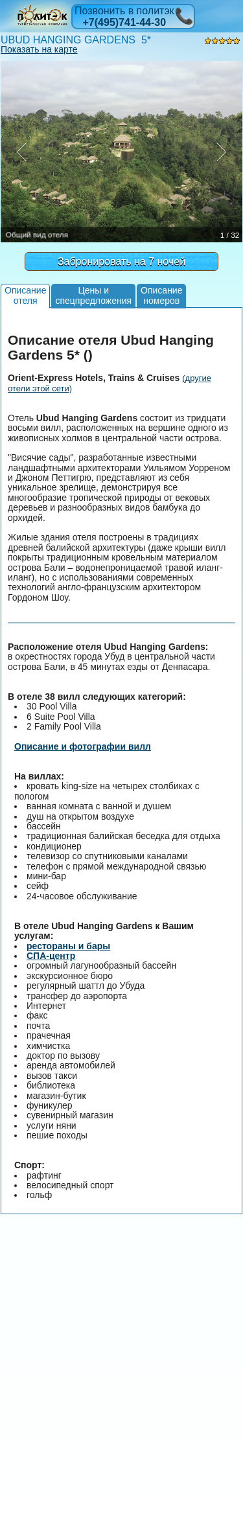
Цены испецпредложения (93, 295)
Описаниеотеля (25, 295)
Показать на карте (39, 49)
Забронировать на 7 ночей (121, 261)
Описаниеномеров (161, 295)
